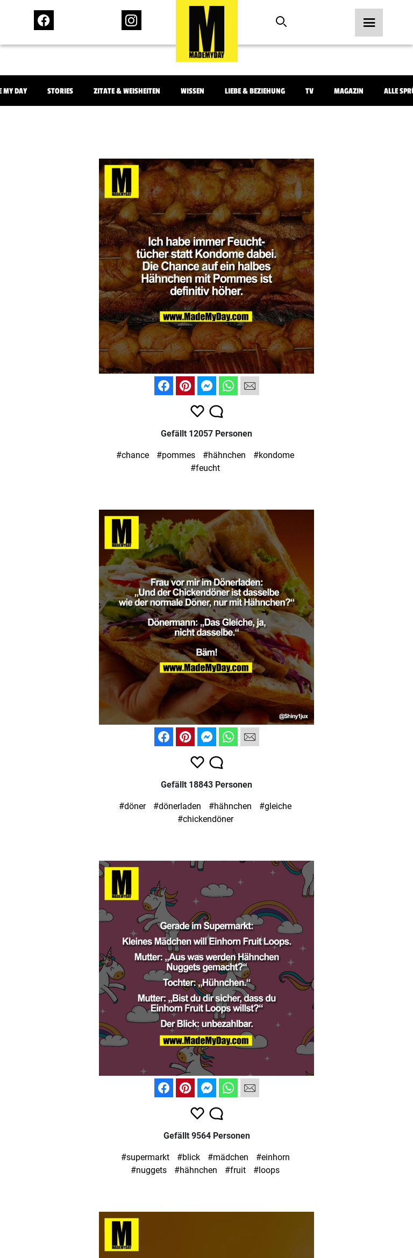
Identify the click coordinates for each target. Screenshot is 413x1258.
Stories (60, 91)
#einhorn (273, 1157)
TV (309, 91)
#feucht (205, 468)
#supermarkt (145, 1157)
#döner (132, 806)
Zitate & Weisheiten (127, 91)
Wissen (192, 91)
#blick (188, 1157)
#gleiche (275, 806)
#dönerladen (177, 806)
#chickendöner (205, 819)
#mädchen (228, 1157)
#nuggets (149, 1170)
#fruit (235, 1170)
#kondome (273, 455)
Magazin (349, 91)
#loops (266, 1170)
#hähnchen (224, 455)
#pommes (175, 455)
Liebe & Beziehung (255, 91)
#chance (132, 455)
